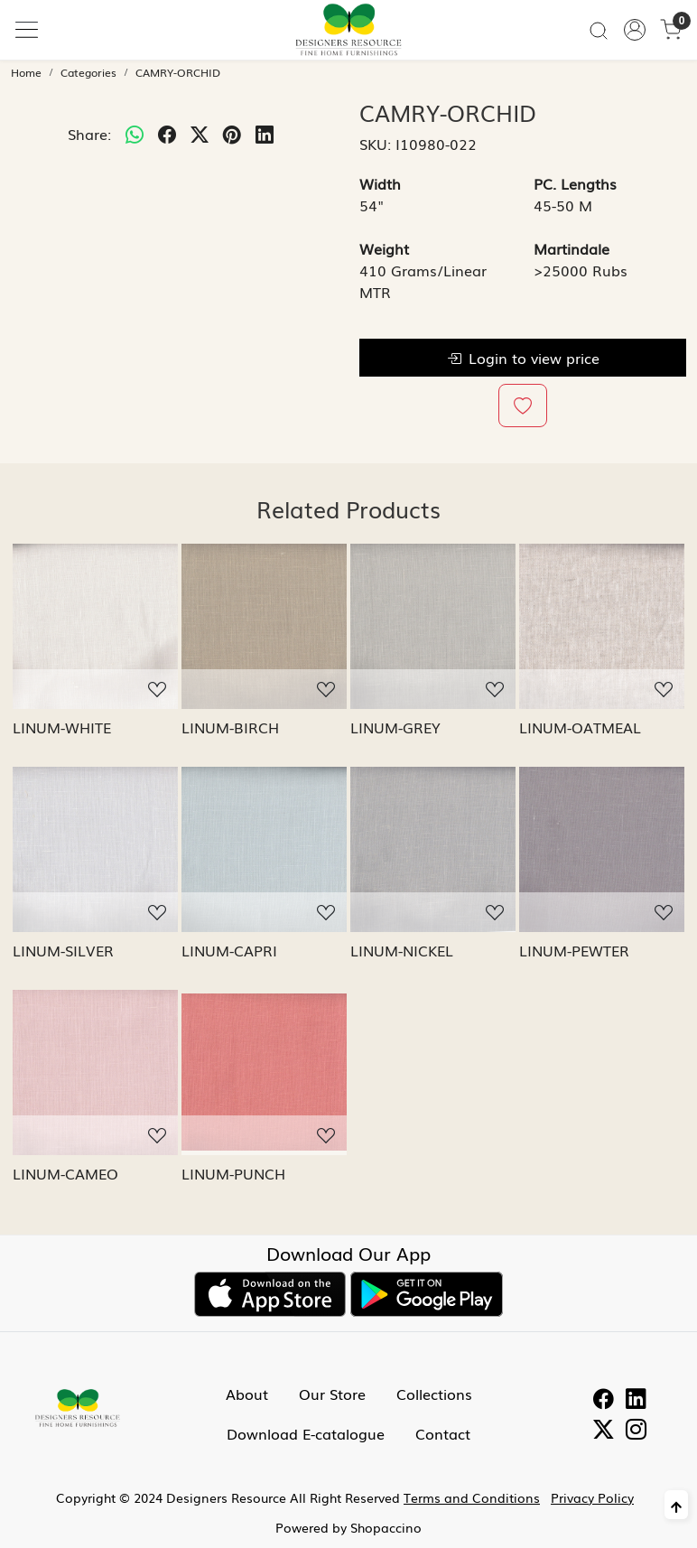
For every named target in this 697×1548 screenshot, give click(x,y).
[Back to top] (676, 1504)
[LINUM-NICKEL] (433, 849)
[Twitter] (604, 1431)
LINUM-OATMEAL (580, 727)
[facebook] (167, 133)
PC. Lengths (575, 183)
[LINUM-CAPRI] (264, 849)
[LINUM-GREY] (433, 626)
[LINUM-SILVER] (95, 849)
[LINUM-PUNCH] (264, 1072)
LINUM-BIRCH (230, 727)
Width (380, 183)
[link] (599, 29)
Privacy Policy (592, 1497)
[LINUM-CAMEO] (95, 1072)
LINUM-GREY (395, 727)
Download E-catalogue (306, 1433)
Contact (442, 1433)
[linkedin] (264, 133)
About (247, 1393)
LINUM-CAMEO (65, 1173)
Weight (384, 248)
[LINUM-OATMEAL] (601, 626)
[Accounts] (635, 30)
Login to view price (523, 357)
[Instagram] (636, 1431)
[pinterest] (232, 133)
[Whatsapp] (134, 133)
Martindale (571, 248)
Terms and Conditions (472, 1497)
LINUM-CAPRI (229, 950)
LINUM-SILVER (63, 950)
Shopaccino (386, 1527)
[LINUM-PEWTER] (601, 849)
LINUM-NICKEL (401, 950)
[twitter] (199, 133)
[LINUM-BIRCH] (264, 626)
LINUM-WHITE (62, 727)
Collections (434, 1393)
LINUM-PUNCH (233, 1173)
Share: (89, 134)
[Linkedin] (636, 1400)
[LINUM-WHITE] (95, 626)
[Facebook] (604, 1400)
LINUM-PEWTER (574, 950)
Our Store (332, 1393)
